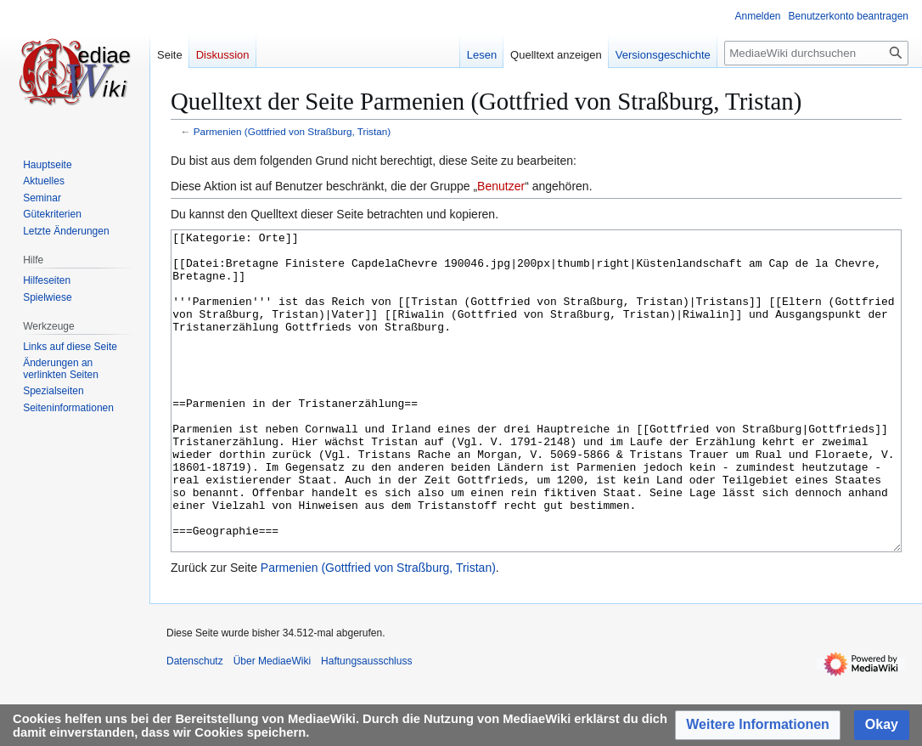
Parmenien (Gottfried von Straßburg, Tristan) (292, 131)
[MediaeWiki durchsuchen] (816, 53)
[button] (757, 725)
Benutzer (501, 186)
